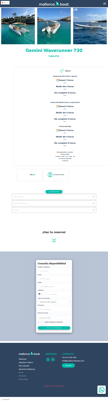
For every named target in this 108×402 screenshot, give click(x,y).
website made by (54, 386)
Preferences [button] (61, 397)
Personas (41, 305)
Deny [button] (72, 397)
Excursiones (24, 366)
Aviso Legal (21, 372)
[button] (42, 294)
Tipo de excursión (44, 298)
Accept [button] (85, 397)
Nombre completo (44, 267)
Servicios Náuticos (27, 369)
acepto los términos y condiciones (54, 322)
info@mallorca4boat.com (73, 361)
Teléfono (41, 290)
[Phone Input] (58, 294)
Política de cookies (22, 375)
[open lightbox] (18, 26)
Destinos (22, 359)
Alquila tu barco (26, 362)
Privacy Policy (32, 399)
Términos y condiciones (23, 379)
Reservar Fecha (43, 313)
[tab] (46, 43)
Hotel (39, 274)
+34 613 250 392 (69, 357)
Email (39, 282)
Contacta (68, 365)
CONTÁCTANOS (54, 191)
